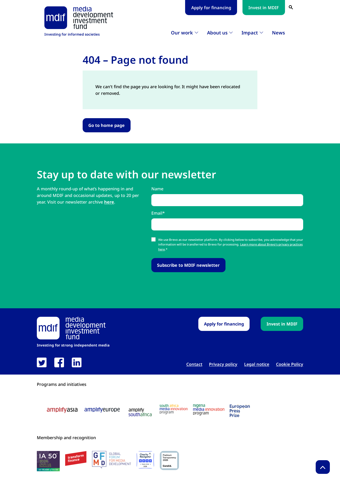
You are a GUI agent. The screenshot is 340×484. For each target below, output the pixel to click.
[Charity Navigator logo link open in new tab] (145, 460)
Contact (194, 364)
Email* (158, 213)
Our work (182, 32)
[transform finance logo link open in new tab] (75, 458)
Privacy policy (223, 364)
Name (157, 189)
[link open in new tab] (42, 362)
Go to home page (106, 125)
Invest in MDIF (263, 7)
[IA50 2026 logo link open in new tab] (48, 461)
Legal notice (256, 364)
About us (217, 32)
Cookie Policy (289, 364)
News (278, 32)
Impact (250, 32)
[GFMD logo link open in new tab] (111, 459)
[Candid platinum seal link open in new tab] (169, 460)
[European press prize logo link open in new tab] (240, 410)
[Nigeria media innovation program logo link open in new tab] (208, 410)
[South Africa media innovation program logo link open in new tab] (173, 409)
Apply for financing (211, 7)
